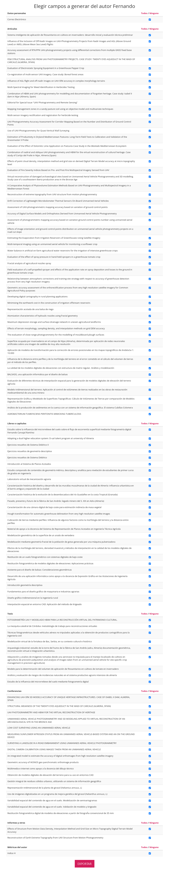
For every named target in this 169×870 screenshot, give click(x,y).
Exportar (85, 864)
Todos (144, 13)
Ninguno (154, 13)
